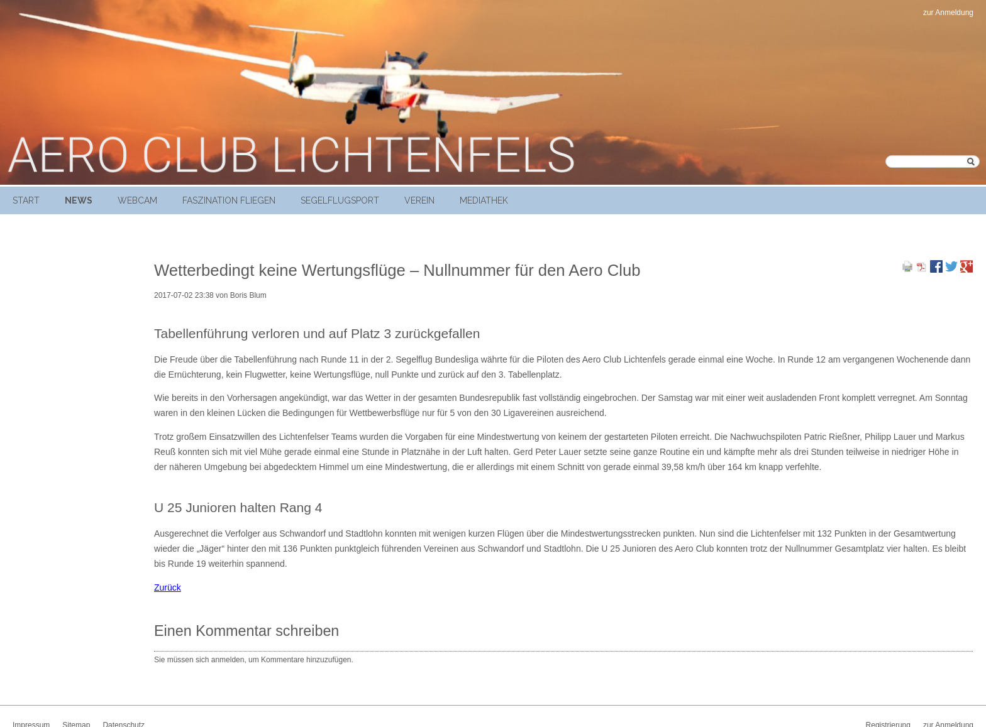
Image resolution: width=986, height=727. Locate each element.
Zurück (167, 587)
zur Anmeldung (948, 12)
